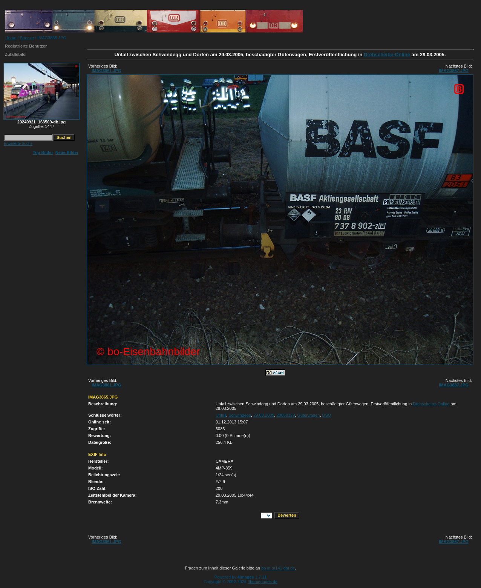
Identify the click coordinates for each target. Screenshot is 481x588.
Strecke (27, 37)
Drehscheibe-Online (387, 54)
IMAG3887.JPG (454, 70)
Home (10, 37)
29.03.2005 (263, 415)
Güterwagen (308, 415)
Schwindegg (239, 415)
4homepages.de (262, 581)
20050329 (285, 415)
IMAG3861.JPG (106, 70)
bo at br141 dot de (278, 568)
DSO (326, 415)
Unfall (221, 415)
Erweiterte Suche (18, 144)
